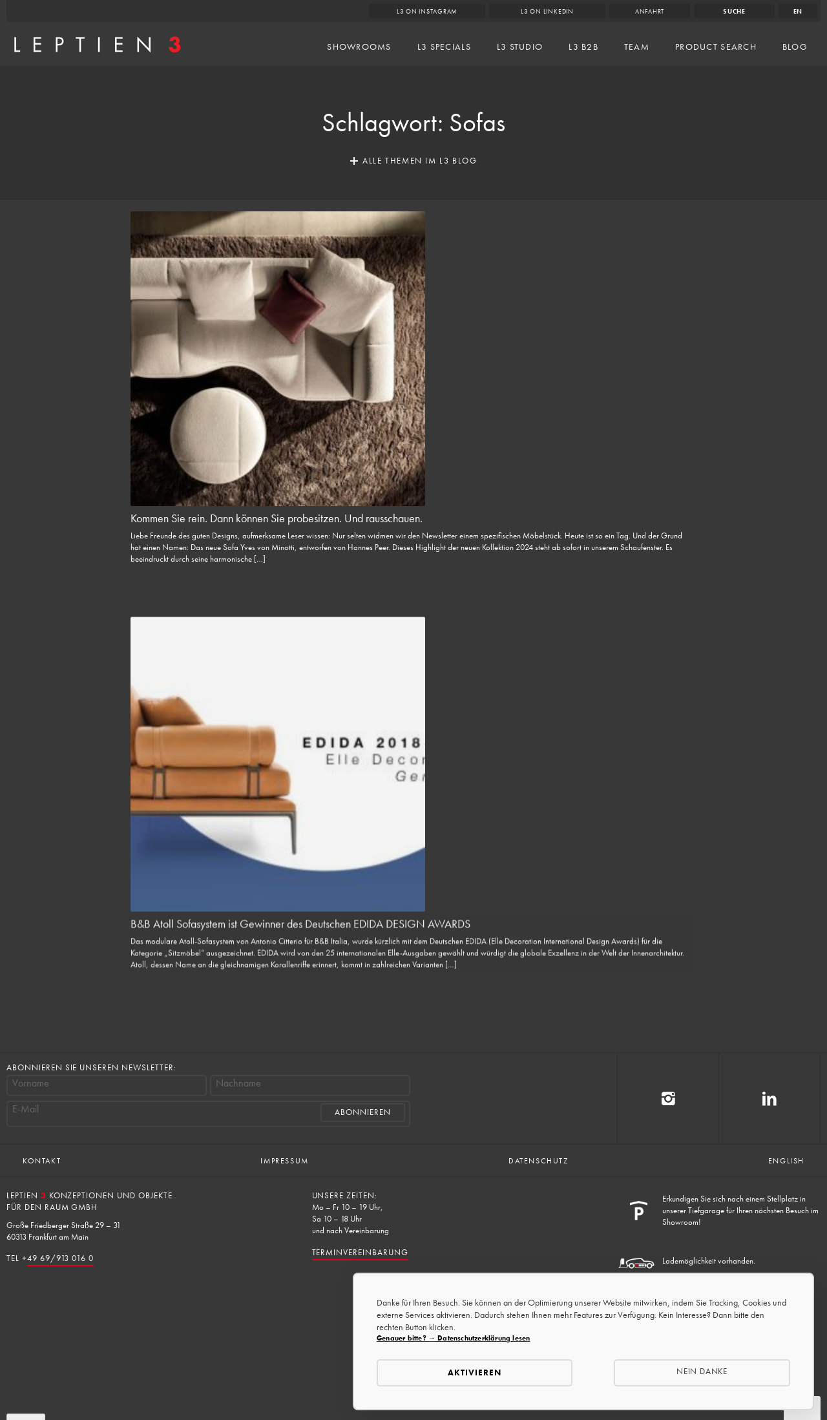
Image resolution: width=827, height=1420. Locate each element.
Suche (734, 11)
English (786, 1161)
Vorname (30, 1083)
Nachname (238, 1083)
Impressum (284, 1161)
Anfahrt (649, 11)
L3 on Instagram (427, 11)
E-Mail (25, 1109)
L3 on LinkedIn (547, 11)
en (798, 11)
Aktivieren (474, 1372)
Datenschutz (538, 1161)
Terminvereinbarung (360, 1252)
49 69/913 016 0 (60, 1258)
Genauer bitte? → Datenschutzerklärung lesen (453, 1337)
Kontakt (42, 1161)
